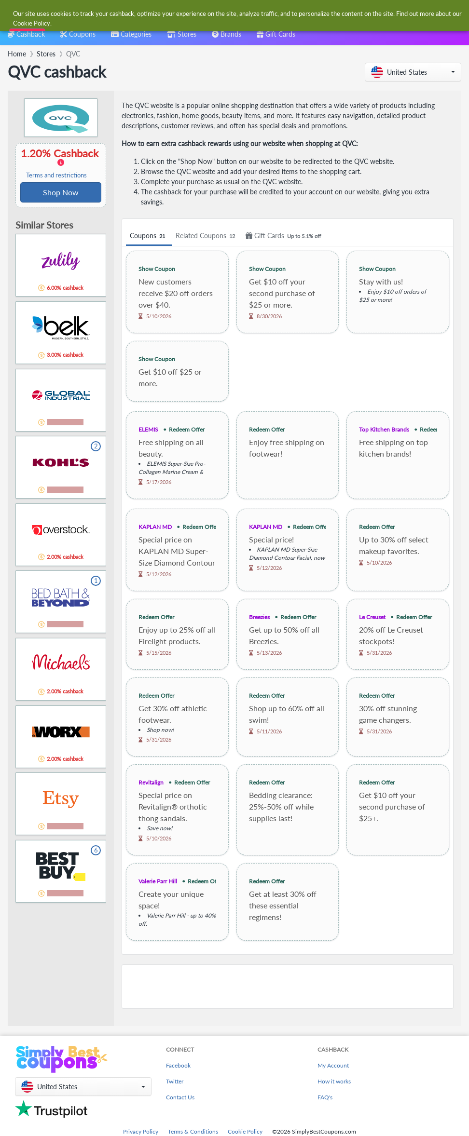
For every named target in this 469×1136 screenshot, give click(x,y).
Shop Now (61, 192)
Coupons (149, 236)
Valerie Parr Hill (157, 881)
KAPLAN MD (155, 526)
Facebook (178, 1065)
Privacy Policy (140, 1131)
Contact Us (180, 1097)
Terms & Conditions (193, 1131)
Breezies (259, 617)
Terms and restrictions (56, 175)
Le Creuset (372, 617)
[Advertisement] (287, 986)
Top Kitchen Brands (384, 429)
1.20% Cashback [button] (60, 163)
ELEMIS (148, 429)
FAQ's (324, 1097)
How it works (334, 1081)
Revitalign (151, 782)
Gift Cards (285, 236)
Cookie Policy (245, 1131)
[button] (413, 72)
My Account (333, 1065)
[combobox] (224, 14)
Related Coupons (207, 236)
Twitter (174, 1081)
